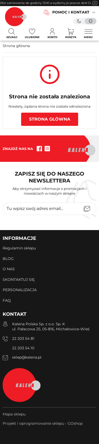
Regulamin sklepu (19, 248)
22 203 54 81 (23, 338)
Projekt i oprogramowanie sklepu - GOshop (43, 423)
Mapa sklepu (14, 414)
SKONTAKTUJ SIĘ (19, 279)
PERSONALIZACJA (20, 289)
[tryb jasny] (90, 21)
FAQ (7, 300)
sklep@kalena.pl (26, 357)
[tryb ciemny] (79, 21)
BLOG (8, 258)
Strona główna (16, 45)
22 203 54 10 (23, 348)
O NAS (9, 269)
